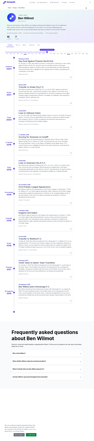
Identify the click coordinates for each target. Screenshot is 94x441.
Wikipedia (25, 297)
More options (19, 435)
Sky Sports (25, 274)
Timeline (10, 45)
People (15, 7)
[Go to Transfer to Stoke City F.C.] (58, 51)
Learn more (32, 429)
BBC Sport (25, 74)
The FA (24, 226)
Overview (31, 45)
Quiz (18, 45)
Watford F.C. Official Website (30, 250)
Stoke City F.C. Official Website (30, 100)
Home (9, 7)
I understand (31, 435)
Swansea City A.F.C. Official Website (32, 174)
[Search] (89, 2)
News (24, 45)
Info (38, 45)
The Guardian (26, 200)
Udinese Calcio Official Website (31, 124)
